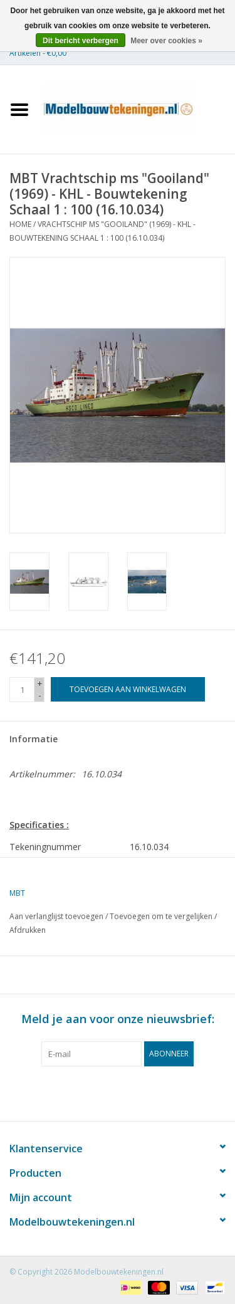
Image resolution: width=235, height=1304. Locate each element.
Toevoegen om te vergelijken (162, 916)
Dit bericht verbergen (80, 40)
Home (20, 224)
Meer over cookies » (166, 40)
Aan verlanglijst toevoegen (56, 916)
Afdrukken (27, 930)
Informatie (33, 739)
